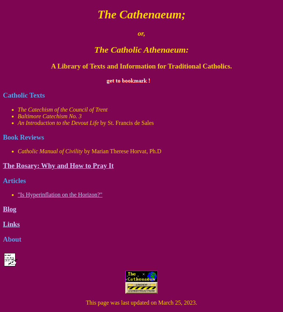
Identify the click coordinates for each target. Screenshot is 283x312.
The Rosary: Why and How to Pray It (58, 165)
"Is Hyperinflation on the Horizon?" (60, 195)
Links (11, 224)
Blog (9, 209)
